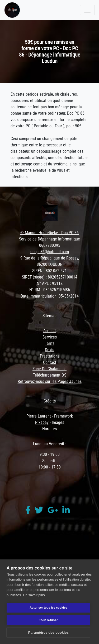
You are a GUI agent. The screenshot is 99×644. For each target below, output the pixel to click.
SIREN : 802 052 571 (49, 270)
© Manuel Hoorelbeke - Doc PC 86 (49, 232)
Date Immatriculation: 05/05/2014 (50, 296)
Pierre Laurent (39, 416)
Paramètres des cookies (48, 632)
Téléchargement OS (49, 375)
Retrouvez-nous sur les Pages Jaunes (50, 381)
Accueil (49, 330)
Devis (49, 349)
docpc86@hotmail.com (49, 251)
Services (50, 337)
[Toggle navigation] (87, 10)
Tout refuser (48, 620)
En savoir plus (34, 595)
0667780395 (49, 245)
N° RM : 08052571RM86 (49, 289)
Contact (49, 362)
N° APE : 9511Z (50, 283)
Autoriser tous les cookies (48, 607)
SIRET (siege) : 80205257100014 (49, 277)
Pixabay (42, 422)
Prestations (49, 356)
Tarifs (49, 343)
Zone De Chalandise (49, 368)
